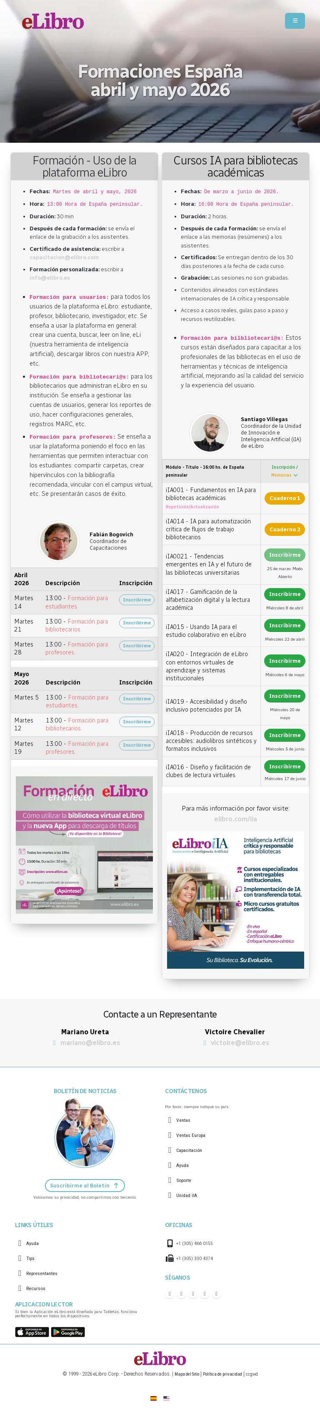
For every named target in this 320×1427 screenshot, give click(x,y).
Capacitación (192, 1150)
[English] (167, 1398)
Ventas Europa (193, 1135)
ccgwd (258, 1374)
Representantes (45, 1274)
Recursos (37, 1289)
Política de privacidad (223, 1374)
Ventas (184, 1120)
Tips (31, 1259)
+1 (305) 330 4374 (197, 1259)
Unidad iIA (188, 1195)
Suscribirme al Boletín (85, 1186)
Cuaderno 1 (285, 498)
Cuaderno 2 (285, 529)
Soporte (186, 1180)
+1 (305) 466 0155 (197, 1244)
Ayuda (183, 1165)
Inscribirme (137, 600)
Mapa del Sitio (181, 1374)
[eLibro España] (152, 1398)
